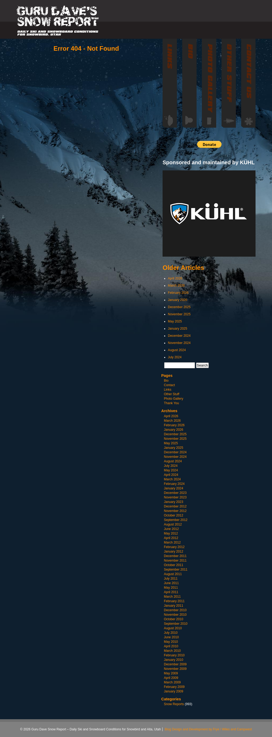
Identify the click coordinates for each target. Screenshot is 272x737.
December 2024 (179, 336)
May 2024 (171, 470)
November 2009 (175, 669)
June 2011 (171, 583)
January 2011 (173, 605)
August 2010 (173, 628)
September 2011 (176, 569)
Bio (166, 380)
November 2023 (175, 497)
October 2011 (173, 565)
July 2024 (174, 357)
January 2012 (173, 551)
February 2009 (174, 687)
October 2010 (173, 619)
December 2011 (175, 556)
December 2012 (175, 506)
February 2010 (174, 655)
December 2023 (175, 493)
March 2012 (172, 542)
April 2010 (171, 646)
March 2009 (172, 682)
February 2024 (174, 484)
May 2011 (171, 587)
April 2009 (171, 678)
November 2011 (175, 560)
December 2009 (175, 664)
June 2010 (171, 637)
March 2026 (176, 285)
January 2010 (173, 660)
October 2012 (173, 515)
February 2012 (174, 547)
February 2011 (174, 601)
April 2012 (171, 538)
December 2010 (175, 610)
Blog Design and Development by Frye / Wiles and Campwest (208, 729)
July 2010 (170, 633)
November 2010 (175, 615)
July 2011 (170, 578)
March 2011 (172, 596)
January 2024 (173, 488)
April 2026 (175, 278)
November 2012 (175, 511)
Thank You (171, 403)
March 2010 (172, 651)
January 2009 (173, 691)
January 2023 (173, 502)
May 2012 (171, 533)
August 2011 (173, 574)
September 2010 (176, 624)
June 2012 (171, 529)
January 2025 (177, 328)
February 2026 (178, 293)
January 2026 (177, 300)
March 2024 (172, 479)
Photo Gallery (173, 398)
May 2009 (171, 673)
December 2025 (179, 307)
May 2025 (175, 321)
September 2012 (176, 520)
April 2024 (171, 475)
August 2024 (177, 350)
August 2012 (173, 524)
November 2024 (179, 343)
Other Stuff (171, 394)
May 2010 (171, 642)
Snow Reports (174, 704)
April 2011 (171, 592)
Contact (169, 385)
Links (167, 389)
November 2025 (179, 314)
